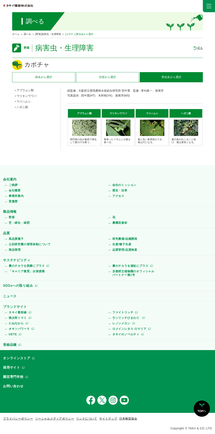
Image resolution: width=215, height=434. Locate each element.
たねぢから (16, 323)
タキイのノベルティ (125, 334)
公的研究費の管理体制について (30, 244)
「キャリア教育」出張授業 (27, 271)
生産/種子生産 (121, 244)
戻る (200, 48)
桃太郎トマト (18, 317)
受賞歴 (13, 201)
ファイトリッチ (122, 312)
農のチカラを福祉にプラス (130, 265)
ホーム (15, 34)
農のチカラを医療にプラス (27, 265)
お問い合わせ (13, 386)
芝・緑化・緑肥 (19, 222)
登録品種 (10, 344)
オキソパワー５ (19, 328)
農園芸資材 (119, 222)
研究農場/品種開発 (124, 238)
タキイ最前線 (18, 312)
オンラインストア (16, 358)
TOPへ (202, 411)
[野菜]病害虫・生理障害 (48, 34)
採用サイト (11, 367)
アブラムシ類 (25, 90)
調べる (27, 34)
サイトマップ (108, 418)
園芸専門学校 (13, 377)
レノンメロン (121, 323)
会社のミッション (124, 185)
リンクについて (86, 418)
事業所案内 (16, 195)
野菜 (12, 217)
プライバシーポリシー (18, 418)
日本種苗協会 (128, 418)
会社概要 (15, 190)
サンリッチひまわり (126, 317)
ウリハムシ (24, 101)
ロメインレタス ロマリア (129, 328)
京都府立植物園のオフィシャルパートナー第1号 (133, 273)
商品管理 (15, 249)
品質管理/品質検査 (124, 249)
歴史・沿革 (119, 190)
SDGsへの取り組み (18, 285)
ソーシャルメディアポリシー (54, 418)
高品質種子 (16, 238)
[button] (209, 6)
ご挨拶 (13, 185)
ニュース (10, 296)
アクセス (118, 195)
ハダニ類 (22, 107)
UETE (13, 334)
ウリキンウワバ (27, 96)
